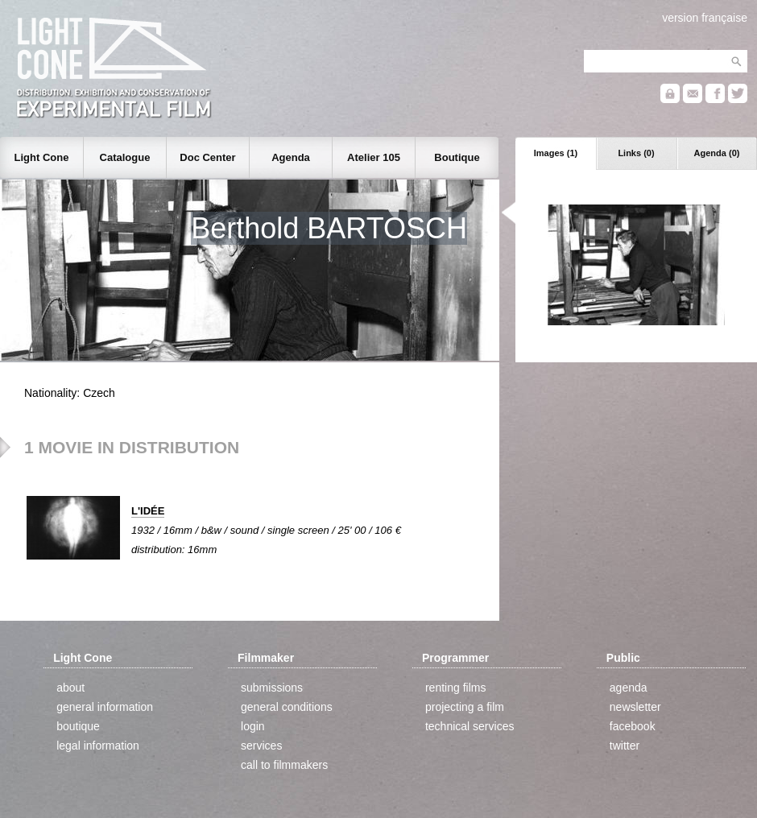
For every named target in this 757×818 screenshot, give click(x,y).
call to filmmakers (284, 764)
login (253, 726)
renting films (455, 687)
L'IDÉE (147, 511)
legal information (97, 745)
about (70, 687)
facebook (633, 726)
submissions (272, 687)
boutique (78, 726)
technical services (470, 726)
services (261, 745)
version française (704, 17)
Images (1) (555, 153)
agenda (628, 687)
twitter (624, 745)
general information (104, 706)
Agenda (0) (717, 153)
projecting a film (464, 706)
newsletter (635, 706)
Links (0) (636, 153)
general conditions (287, 706)
